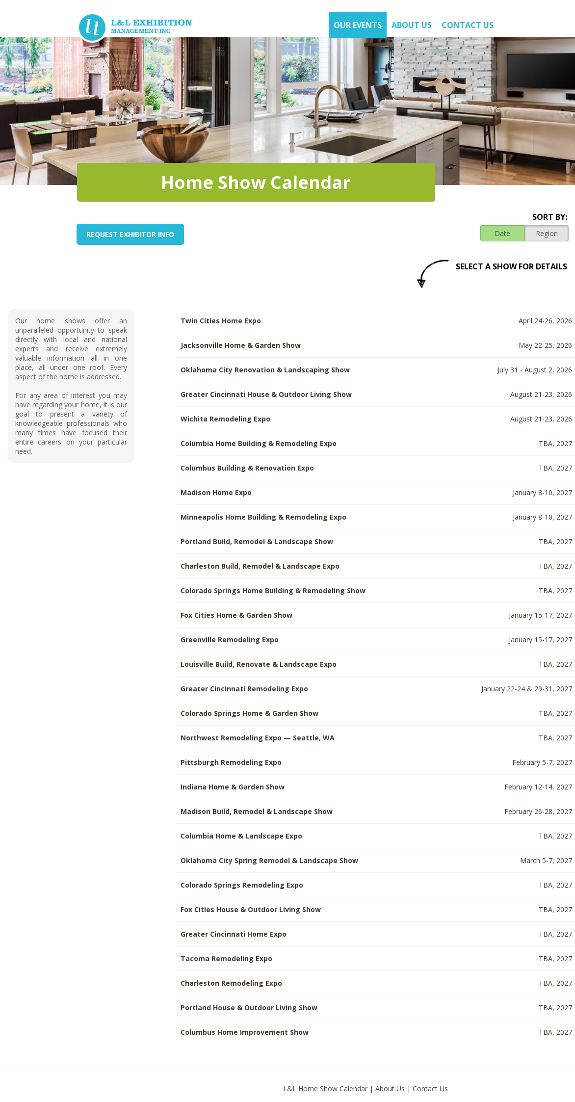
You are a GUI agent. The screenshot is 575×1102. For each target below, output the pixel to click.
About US (412, 25)
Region (547, 233)
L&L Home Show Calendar (325, 1088)
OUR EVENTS (358, 25)
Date (502, 233)
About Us (390, 1088)
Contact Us (468, 25)
